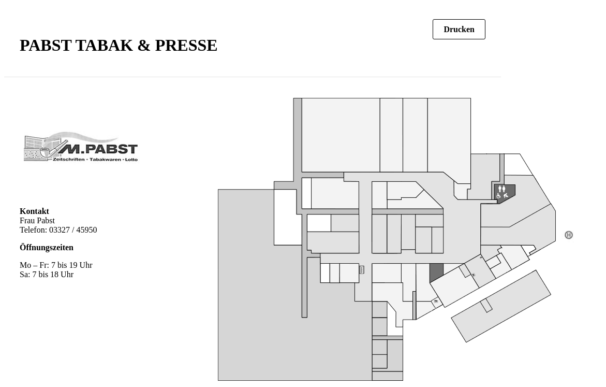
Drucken (459, 29)
